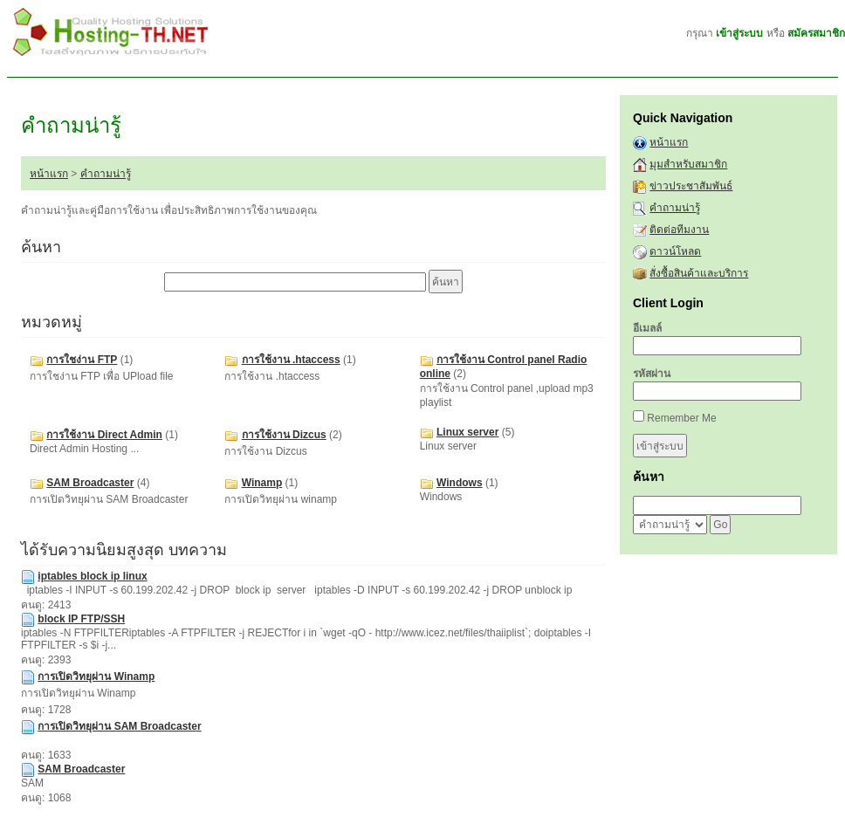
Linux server (467, 432)
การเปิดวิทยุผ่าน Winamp (96, 676)
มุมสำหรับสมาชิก (688, 164)
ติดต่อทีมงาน (679, 229)
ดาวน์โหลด (675, 251)
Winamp (262, 483)
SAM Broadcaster (90, 483)
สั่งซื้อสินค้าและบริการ (698, 273)
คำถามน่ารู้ (105, 174)
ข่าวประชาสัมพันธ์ (690, 186)
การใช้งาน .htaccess (291, 360)
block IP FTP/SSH (81, 619)
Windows (459, 483)
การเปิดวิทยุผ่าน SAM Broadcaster (119, 726)
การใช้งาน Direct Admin (104, 435)
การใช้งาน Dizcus (284, 435)
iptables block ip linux (92, 576)
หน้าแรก (49, 174)
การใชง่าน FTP (81, 360)
